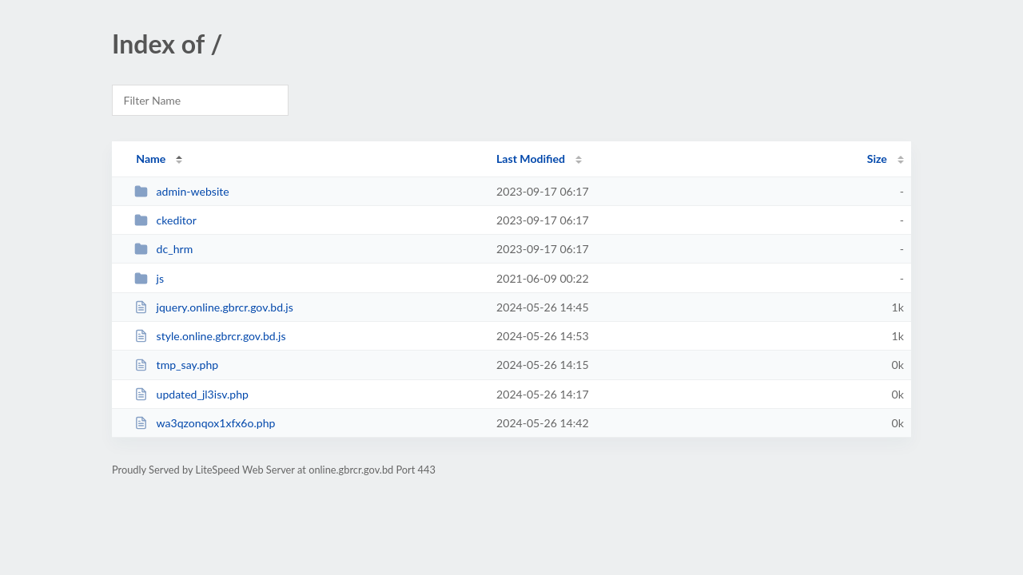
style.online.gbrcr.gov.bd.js (209, 336)
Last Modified (530, 158)
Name (150, 158)
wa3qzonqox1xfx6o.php (204, 423)
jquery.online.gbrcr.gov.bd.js (213, 307)
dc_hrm (163, 249)
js (149, 278)
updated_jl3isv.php (191, 394)
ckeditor (165, 220)
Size (877, 158)
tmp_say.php (176, 364)
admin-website (181, 191)
